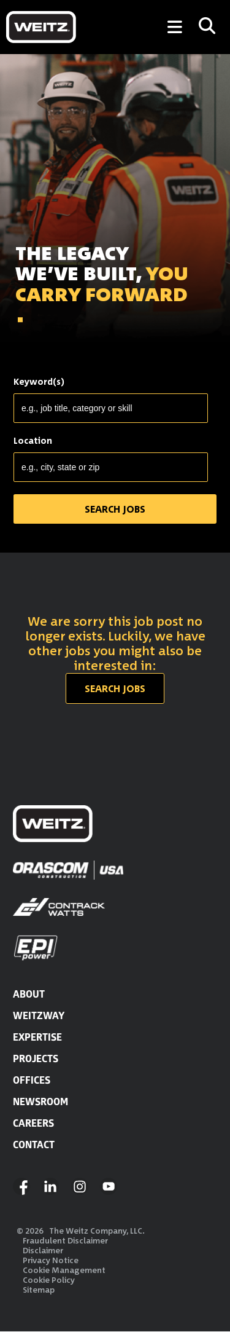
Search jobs (115, 688)
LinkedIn (50, 1186)
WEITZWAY (38, 1015)
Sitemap (39, 1290)
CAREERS (33, 1123)
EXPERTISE (37, 1037)
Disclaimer (43, 1250)
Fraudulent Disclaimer (65, 1240)
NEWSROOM (40, 1101)
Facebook (21, 1186)
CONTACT (34, 1144)
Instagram (79, 1186)
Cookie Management (64, 1270)
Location (32, 440)
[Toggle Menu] (175, 27)
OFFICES (31, 1080)
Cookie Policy (49, 1280)
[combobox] (110, 467)
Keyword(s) (38, 381)
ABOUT (29, 994)
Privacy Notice (51, 1260)
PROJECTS (35, 1058)
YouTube (108, 1186)
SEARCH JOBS (48, 349)
